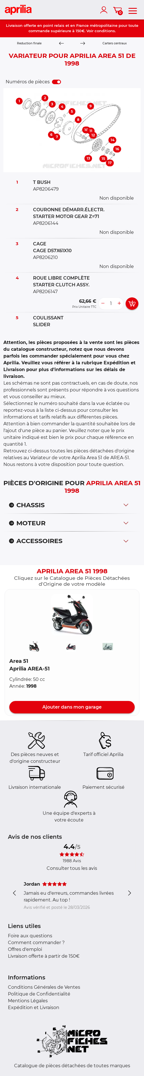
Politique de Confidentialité (39, 994)
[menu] (132, 9)
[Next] (82, 44)
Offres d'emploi (25, 949)
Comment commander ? (36, 942)
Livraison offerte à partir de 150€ (44, 956)
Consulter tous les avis (72, 868)
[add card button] (132, 303)
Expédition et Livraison (33, 1007)
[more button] (119, 303)
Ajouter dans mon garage (72, 707)
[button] (72, 615)
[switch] (56, 82)
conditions (105, 31)
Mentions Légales (28, 1000)
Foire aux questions (30, 935)
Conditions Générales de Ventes (44, 987)
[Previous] (61, 44)
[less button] (103, 303)
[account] (105, 10)
